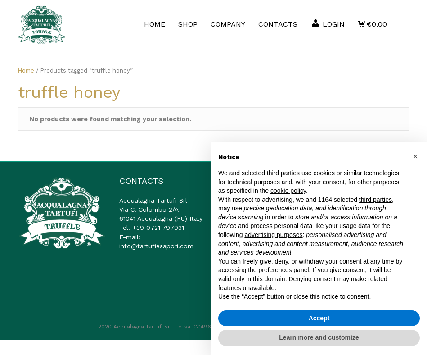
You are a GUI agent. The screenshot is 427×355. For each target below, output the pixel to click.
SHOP (218, 20)
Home (26, 85)
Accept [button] (319, 318)
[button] (415, 156)
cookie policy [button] (288, 190)
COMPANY (258, 20)
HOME (184, 20)
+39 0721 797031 (158, 243)
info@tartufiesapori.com (156, 261)
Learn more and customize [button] (319, 337)
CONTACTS (308, 20)
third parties (375, 199)
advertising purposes (273, 234)
